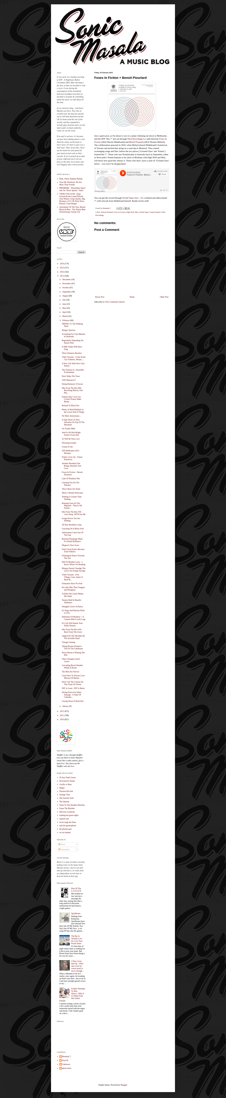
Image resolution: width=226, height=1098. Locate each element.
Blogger (124, 1085)
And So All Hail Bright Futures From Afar (71, 433)
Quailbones (75, 913)
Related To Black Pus (70, 405)
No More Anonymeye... (71, 416)
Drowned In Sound (67, 781)
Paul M (65, 1060)
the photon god (65, 829)
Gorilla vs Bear (65, 784)
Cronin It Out (67, 447)
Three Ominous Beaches (72, 353)
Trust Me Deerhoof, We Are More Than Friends (70, 183)
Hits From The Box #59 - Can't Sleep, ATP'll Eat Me (73, 513)
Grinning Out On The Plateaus (70, 484)
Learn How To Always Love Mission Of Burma (73, 677)
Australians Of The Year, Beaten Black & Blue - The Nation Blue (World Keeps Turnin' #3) (72, 209)
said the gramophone (67, 825)
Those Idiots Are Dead (71, 489)
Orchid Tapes (128, 198)
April (64, 312)
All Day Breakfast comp (71, 525)
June (64, 304)
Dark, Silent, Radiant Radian (71, 179)
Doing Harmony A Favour (72, 384)
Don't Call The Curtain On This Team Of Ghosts (72, 683)
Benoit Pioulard (107, 212)
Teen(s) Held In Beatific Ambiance (71, 601)
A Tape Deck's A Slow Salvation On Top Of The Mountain (73, 422)
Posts (62, 844)
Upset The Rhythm (67, 808)
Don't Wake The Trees (71, 376)
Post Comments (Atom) (115, 302)
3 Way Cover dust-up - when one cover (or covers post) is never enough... (77, 966)
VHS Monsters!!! (69, 380)
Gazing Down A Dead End (72, 701)
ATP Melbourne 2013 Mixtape (70, 452)
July (64, 300)
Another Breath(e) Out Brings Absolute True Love (71, 465)
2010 (62, 719)
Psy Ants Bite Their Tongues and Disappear (73, 588)
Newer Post (99, 297)
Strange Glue (64, 795)
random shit (64, 819)
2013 (62, 276)
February (66, 320)
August (65, 296)
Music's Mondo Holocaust (72, 493)
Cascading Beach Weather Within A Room (72, 666)
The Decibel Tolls (66, 798)
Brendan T (66, 1056)
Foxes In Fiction (120, 212)
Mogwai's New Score (70, 545)
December (66, 279)
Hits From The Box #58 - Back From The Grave (72, 630)
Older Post (164, 297)
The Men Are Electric (70, 672)
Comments (64, 849)
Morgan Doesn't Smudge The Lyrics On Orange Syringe (73, 569)
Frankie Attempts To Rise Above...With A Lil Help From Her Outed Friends (72, 995)
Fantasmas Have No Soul (72, 583)
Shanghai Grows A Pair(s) (72, 607)
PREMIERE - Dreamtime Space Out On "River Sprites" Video (72, 189)
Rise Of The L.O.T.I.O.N (76, 889)
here (136, 198)
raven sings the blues (67, 822)
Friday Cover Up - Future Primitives (72, 458)
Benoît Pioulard (136, 142)
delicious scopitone (67, 812)
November (66, 283)
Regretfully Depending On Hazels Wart (72, 341)
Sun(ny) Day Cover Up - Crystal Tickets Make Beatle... (72, 399)
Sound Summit (155, 212)
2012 (62, 711)
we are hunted (65, 832)
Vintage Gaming (68, 642)
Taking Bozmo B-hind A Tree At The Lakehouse (72, 647)
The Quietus (64, 802)
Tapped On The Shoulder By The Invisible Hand (73, 637)
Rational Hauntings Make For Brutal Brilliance (72, 540)
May (64, 308)
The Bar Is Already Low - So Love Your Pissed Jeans (77, 939)
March (65, 316)
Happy (62, 788)
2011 (62, 715)
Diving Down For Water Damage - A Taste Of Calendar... (71, 694)
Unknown (66, 1064)
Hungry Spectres (68, 330)
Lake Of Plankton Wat (71, 478)
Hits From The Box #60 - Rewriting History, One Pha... (72, 390)
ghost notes (66, 1068)
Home (132, 297)
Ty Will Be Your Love (71, 439)
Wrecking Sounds (69, 443)
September (66, 292)
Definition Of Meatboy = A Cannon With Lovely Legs (73, 618)
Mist (136, 212)
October (65, 288)
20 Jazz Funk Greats (67, 777)
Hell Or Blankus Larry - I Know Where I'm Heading (73, 563)
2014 (62, 272)
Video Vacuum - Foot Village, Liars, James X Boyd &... (72, 577)
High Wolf (130, 212)
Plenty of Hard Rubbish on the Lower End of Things (73, 410)
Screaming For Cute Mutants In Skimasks (73, 335)
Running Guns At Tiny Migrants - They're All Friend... (72, 505)
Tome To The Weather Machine (72, 805)
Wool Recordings (135, 139)
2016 (62, 264)
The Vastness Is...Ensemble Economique (73, 371)
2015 (62, 268)
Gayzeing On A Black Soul (73, 529)
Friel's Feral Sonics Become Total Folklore (73, 550)
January (65, 706)
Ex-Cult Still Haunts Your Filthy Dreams (72, 624)
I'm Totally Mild (68, 429)
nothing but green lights (69, 815)
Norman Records (66, 791)
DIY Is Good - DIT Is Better (73, 688)
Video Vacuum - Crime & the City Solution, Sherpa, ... (73, 358)
